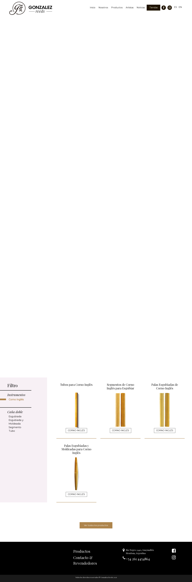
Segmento (15, 427)
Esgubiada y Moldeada (16, 422)
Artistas (129, 7)
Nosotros (103, 7)
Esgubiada (15, 416)
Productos (117, 7)
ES (175, 7)
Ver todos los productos (96, 525)
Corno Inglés (16, 399)
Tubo (12, 430)
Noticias (141, 7)
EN (180, 7)
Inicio (92, 7)
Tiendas (153, 7)
